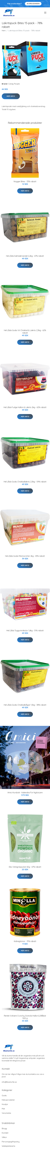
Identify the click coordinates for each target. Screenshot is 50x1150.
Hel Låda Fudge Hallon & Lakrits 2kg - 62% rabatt (25, 407)
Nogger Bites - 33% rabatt (25, 181)
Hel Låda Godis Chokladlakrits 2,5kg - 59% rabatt (25, 481)
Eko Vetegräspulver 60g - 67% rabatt (25, 867)
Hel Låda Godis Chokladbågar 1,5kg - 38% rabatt (25, 705)
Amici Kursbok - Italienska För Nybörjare (25, 792)
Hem (4, 30)
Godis (4, 1095)
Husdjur (5, 1104)
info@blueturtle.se (9, 1082)
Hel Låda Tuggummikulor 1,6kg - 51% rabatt (25, 630)
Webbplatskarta (8, 1146)
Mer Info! (11, 96)
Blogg (4, 1128)
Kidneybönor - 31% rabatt (25, 941)
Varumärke (6, 1113)
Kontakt (5, 1133)
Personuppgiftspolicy (10, 1142)
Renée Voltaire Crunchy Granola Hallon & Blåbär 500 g (25, 1017)
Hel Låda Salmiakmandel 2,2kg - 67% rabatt (25, 256)
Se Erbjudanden (33, 4)
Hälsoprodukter (8, 1100)
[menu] (45, 12)
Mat (3, 1109)
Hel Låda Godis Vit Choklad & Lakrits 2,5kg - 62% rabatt (25, 331)
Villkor (4, 1137)
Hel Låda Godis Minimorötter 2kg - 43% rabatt (25, 556)
